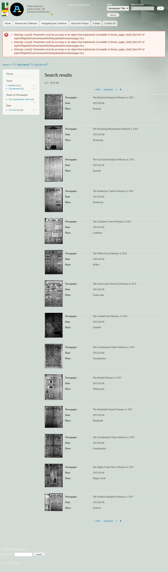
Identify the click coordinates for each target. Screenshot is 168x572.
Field (109, 4)
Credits (96, 23)
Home (8, 23)
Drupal (17, 563)
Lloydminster (15, 88)
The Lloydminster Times (20, 99)
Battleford (13, 85)
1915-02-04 (40, 64)
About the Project (80, 23)
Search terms (137, 5)
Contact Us (109, 23)
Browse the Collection (26, 23)
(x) (14, 64)
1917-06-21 (23, 64)
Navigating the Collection (54, 23)
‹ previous (108, 89)
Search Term (8, 554)
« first (97, 89)
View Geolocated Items (79, 5)
